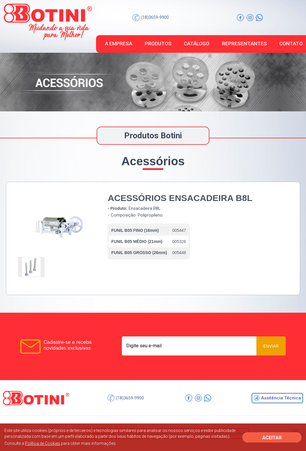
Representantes (244, 44)
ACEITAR (272, 437)
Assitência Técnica (277, 398)
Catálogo (196, 44)
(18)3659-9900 (150, 17)
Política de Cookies (42, 443)
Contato (291, 44)
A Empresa (118, 44)
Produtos (158, 44)
